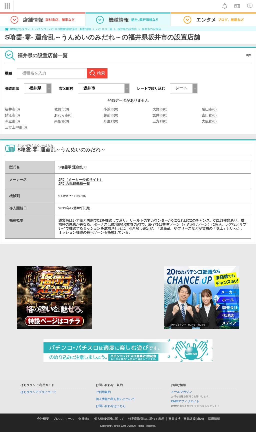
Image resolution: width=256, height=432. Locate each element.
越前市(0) (111, 115)
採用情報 (214, 419)
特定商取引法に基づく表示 (146, 419)
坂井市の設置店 (151, 28)
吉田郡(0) (209, 115)
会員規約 (84, 419)
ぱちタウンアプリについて (38, 392)
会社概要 (43, 419)
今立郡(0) (12, 121)
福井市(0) (12, 109)
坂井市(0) (159, 115)
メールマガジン (181, 392)
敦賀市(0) (61, 109)
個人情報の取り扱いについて (115, 399)
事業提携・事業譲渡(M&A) (186, 419)
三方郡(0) (159, 121)
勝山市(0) (209, 109)
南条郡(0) (61, 121)
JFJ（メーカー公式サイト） (80, 180)
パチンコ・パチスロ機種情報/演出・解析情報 (63, 28)
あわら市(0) (63, 115)
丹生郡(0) (111, 121)
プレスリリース (63, 419)
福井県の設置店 (127, 28)
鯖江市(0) (12, 115)
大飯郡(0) (209, 121)
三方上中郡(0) (16, 127)
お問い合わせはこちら (111, 406)
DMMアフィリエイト (185, 401)
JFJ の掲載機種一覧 (74, 184)
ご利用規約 (103, 392)
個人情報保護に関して (109, 419)
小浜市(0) (111, 109)
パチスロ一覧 (104, 28)
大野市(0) (159, 109)
